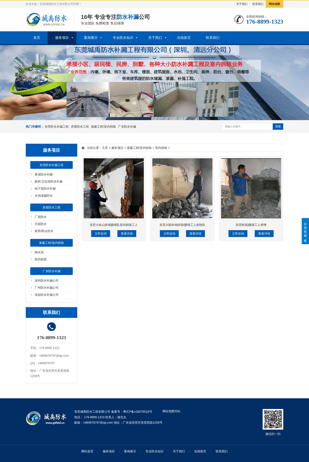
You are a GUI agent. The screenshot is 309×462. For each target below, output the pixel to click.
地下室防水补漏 (45, 188)
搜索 (278, 126)
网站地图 (274, 4)
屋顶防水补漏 (44, 174)
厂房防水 (41, 217)
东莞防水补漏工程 (57, 126)
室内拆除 (41, 259)
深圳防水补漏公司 (47, 280)
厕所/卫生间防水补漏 (48, 181)
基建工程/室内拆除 (103, 126)
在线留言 (184, 37)
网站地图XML (171, 411)
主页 (105, 147)
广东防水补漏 (127, 126)
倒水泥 (39, 252)
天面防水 (41, 224)
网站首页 (87, 451)
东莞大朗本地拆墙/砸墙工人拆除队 (182, 224)
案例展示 (91, 37)
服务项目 (62, 37)
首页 (36, 37)
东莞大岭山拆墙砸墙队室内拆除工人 (114, 224)
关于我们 (241, 4)
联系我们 (258, 4)
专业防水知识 (123, 37)
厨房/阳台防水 (44, 231)
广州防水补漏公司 (47, 287)
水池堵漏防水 (44, 195)
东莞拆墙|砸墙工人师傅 (251, 224)
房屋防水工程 (80, 126)
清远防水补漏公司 (47, 294)
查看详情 (127, 233)
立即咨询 (101, 233)
